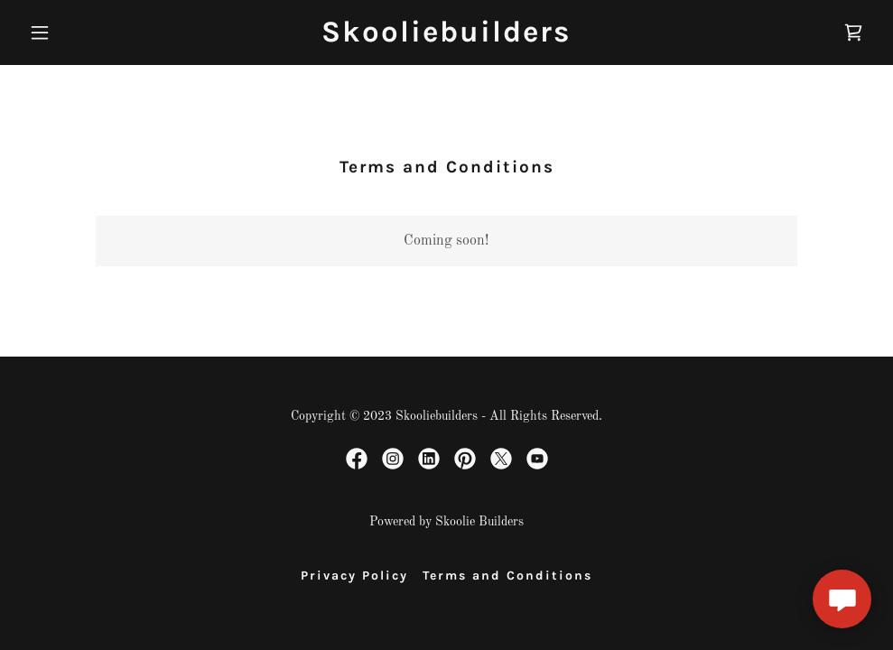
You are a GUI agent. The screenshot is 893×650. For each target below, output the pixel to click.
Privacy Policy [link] (354, 575)
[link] (446, 38)
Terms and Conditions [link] (507, 575)
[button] (85, 32)
